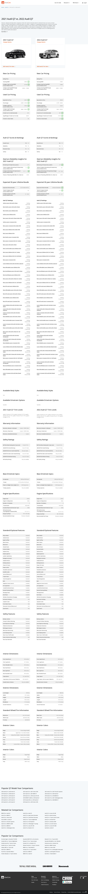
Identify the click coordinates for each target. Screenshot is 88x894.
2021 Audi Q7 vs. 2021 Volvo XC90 (30, 791)
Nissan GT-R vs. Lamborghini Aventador (54, 849)
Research (67, 2)
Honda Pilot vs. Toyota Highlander (9, 841)
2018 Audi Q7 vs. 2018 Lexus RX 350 (31, 795)
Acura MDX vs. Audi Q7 (6, 819)
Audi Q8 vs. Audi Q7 (49, 828)
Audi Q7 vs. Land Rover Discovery (30, 817)
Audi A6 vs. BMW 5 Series (50, 845)
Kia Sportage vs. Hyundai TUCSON (9, 839)
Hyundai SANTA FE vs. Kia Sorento (30, 839)
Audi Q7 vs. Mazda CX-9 (28, 828)
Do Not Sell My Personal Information (74, 892)
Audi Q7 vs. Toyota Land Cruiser (52, 817)
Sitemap (51, 892)
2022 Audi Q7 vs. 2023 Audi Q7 (8, 791)
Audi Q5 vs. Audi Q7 (27, 813)
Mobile (32, 882)
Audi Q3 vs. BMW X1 (27, 851)
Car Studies (43, 877)
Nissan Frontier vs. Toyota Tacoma (31, 845)
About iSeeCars (55, 877)
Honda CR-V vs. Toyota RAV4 (29, 849)
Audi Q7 (6, 7)
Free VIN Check (34, 880)
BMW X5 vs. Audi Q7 (5, 813)
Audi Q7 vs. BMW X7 (5, 815)
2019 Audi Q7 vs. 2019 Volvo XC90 (30, 802)
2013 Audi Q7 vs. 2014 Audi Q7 (8, 802)
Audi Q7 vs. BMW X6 (5, 825)
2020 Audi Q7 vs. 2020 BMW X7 (51, 800)
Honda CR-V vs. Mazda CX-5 (29, 843)
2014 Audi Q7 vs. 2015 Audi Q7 (8, 800)
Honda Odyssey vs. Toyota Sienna (9, 853)
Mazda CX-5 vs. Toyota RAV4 (51, 839)
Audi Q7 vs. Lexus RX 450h (50, 825)
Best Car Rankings (45, 880)
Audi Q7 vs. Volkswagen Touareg (30, 823)
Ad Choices (84, 892)
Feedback (54, 884)
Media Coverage (55, 880)
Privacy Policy (63, 892)
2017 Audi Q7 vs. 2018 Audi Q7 (8, 795)
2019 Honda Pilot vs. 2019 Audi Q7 (30, 800)
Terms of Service (57, 892)
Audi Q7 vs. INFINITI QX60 (7, 823)
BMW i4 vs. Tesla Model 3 (28, 847)
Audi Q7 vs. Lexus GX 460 (50, 813)
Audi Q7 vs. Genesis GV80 (50, 821)
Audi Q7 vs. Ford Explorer (28, 821)
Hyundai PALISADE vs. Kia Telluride (52, 841)
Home (2, 7)
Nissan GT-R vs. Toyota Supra (30, 841)
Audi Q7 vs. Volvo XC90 (6, 817)
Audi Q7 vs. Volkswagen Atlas (8, 828)
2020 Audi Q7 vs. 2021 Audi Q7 (8, 797)
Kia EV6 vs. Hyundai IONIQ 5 (7, 851)
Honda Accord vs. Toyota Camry (8, 843)
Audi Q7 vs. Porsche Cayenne (7, 821)
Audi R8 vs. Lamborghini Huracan (52, 851)
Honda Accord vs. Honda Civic (51, 843)
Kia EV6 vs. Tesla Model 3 (50, 853)
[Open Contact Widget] (86, 892)
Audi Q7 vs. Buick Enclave (50, 815)
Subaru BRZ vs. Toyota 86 (7, 847)
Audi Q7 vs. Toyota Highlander (30, 819)
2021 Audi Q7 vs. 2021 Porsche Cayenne (53, 791)
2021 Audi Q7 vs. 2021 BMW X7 (30, 793)
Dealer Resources (45, 884)
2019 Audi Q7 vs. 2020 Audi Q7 (8, 793)
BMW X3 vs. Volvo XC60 (50, 847)
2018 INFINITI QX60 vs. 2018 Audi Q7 (31, 797)
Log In (84, 2)
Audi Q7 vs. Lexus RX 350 (28, 825)
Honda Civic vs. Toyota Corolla (8, 845)
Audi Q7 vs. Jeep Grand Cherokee (30, 815)
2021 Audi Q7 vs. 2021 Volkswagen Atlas (54, 797)
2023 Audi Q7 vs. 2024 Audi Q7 (51, 793)
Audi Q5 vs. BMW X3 (5, 849)
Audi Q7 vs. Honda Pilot (50, 819)
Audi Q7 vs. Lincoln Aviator (51, 823)
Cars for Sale (58, 2)
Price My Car (44, 882)
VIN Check (76, 2)
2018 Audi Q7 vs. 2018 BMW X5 (51, 795)
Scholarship (54, 882)
